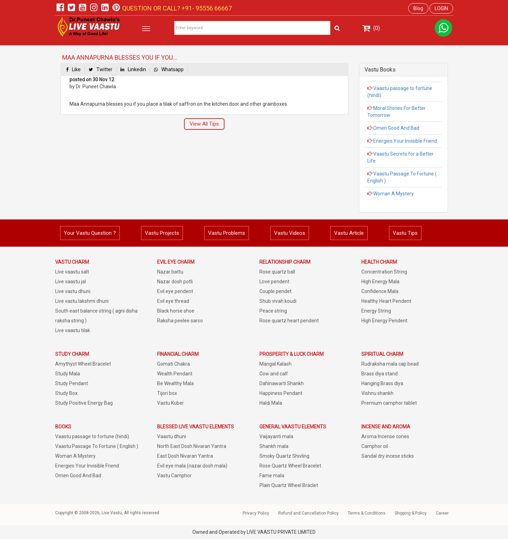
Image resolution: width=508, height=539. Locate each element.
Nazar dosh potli (175, 281)
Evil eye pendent (175, 291)
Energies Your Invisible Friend (404, 141)
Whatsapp (169, 69)
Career (442, 513)
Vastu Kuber (170, 403)
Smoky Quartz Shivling (284, 456)
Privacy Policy (256, 513)
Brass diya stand (379, 373)
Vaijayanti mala (276, 436)
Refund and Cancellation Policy (308, 513)
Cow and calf (273, 373)
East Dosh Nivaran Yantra (185, 456)
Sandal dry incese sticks (387, 456)
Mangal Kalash (275, 364)
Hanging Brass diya (382, 383)
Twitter (100, 69)
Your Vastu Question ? (90, 233)
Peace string (273, 311)
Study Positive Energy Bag (84, 403)
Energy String (376, 311)
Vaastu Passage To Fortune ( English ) (96, 446)
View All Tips (204, 124)
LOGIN (441, 8)
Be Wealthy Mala (175, 383)
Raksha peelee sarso (180, 320)
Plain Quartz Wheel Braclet (288, 485)
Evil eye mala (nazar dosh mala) (192, 466)
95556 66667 (213, 8)
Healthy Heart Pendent (386, 301)
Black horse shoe (175, 311)
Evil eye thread (173, 301)
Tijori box (167, 393)
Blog (418, 8)
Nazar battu (170, 272)
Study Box (66, 393)
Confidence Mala (379, 291)
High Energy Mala (380, 281)
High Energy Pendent (384, 320)
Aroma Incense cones (385, 436)
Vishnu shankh (377, 393)
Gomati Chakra (173, 364)
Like (73, 69)
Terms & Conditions (366, 513)
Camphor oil (374, 446)
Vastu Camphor (174, 475)
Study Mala (67, 373)
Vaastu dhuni (171, 436)
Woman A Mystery (393, 193)
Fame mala (271, 475)
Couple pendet (275, 291)
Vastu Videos (289, 233)
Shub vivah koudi (277, 301)
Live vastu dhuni (72, 291)
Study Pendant (71, 383)
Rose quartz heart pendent (289, 320)
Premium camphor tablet (389, 403)
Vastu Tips (405, 233)
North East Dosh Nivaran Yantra (191, 446)
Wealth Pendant (174, 373)
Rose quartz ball (277, 272)
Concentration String (384, 272)
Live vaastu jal (70, 281)
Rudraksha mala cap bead (390, 364)
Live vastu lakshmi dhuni (82, 301)
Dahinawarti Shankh (281, 383)
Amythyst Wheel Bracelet (83, 364)
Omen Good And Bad (395, 128)
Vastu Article (349, 233)
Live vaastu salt (72, 272)
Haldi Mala (270, 403)
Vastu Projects (162, 233)
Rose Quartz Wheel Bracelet (290, 466)
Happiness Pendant (280, 393)
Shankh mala (273, 446)
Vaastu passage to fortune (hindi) (92, 436)
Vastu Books (380, 69)
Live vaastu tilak (72, 330)
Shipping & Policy (411, 513)
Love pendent (274, 281)
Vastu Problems (226, 233)
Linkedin (133, 69)
